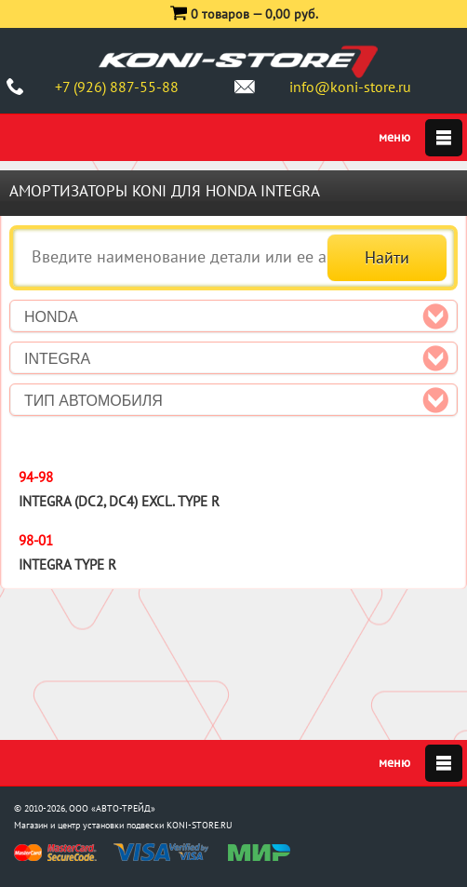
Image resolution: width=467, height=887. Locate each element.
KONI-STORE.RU (200, 825)
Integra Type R (67, 564)
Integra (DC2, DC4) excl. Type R (119, 501)
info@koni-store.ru (350, 86)
